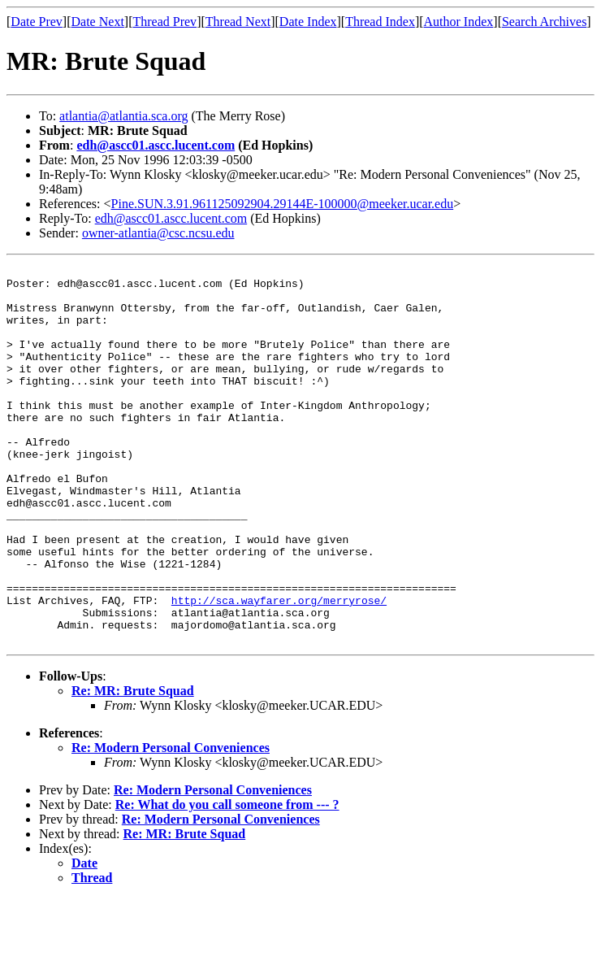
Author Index (459, 21)
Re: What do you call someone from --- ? (227, 880)
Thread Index (380, 21)
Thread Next (237, 21)
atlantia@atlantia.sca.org (123, 116)
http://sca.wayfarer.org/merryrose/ (279, 668)
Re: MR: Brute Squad (132, 766)
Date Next (97, 21)
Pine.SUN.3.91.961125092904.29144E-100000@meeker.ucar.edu (282, 204)
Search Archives (544, 21)
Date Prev (37, 21)
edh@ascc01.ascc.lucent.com (155, 145)
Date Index (308, 21)
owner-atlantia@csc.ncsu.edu (158, 233)
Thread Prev (164, 21)
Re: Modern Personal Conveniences (170, 823)
